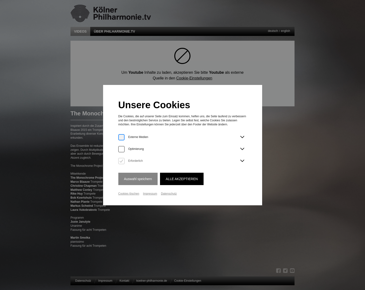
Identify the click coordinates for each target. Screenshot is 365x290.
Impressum (150, 193)
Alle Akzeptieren (182, 179)
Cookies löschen (128, 193)
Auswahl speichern (138, 179)
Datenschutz (169, 193)
